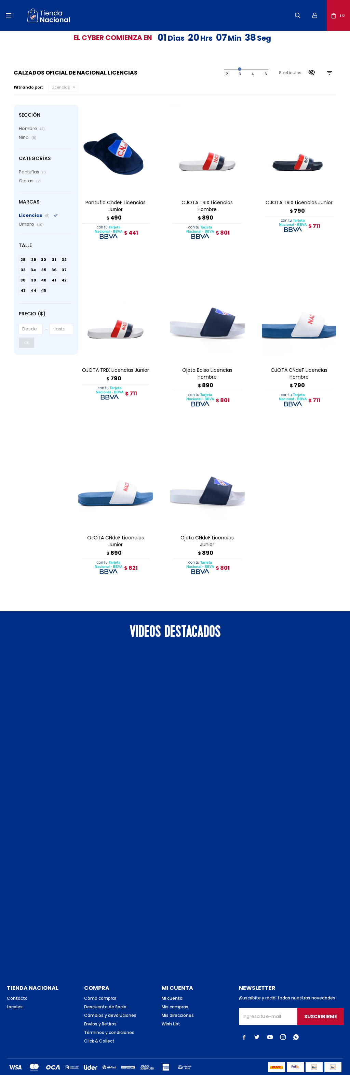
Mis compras (175, 989)
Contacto (17, 980)
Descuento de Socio (105, 989)
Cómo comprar (100, 980)
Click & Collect (99, 1023)
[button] (297, 15)
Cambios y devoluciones (110, 997)
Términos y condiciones (109, 1014)
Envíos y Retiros (100, 1006)
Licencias (61, 87)
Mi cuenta (172, 980)
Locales (15, 989)
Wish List (171, 1006)
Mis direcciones (178, 997)
